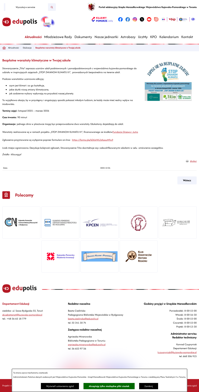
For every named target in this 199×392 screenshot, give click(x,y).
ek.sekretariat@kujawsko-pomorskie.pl (22, 315)
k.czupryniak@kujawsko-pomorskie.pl (177, 352)
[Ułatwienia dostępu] (193, 19)
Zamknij (148, 386)
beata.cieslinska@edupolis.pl (83, 318)
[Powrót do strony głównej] (4, 48)
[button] (168, 104)
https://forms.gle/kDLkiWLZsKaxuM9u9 (92, 140)
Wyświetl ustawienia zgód (60, 386)
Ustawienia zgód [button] (189, 385)
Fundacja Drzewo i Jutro (125, 132)
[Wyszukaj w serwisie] (26, 7)
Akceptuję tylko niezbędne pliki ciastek (109, 386)
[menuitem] (33, 37)
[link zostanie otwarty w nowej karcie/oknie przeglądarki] (102, 19)
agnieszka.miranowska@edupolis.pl (87, 344)
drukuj (193, 161)
